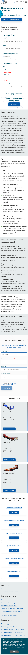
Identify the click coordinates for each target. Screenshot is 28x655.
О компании (5, 589)
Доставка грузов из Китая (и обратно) (12, 632)
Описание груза (7, 83)
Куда (4, 45)
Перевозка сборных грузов (9, 603)
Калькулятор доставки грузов (10, 592)
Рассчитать (14, 104)
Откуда (5, 38)
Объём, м (6, 74)
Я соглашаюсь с (9, 384)
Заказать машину (9, 429)
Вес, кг (5, 66)
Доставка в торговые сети (9, 605)
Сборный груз (7, 56)
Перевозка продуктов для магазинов (12, 608)
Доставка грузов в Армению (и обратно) (13, 629)
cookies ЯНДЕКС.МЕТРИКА (10, 647)
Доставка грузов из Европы (9, 624)
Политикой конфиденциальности (9, 384)
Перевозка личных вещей (9, 616)
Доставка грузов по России (9, 627)
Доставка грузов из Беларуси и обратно (13, 635)
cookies (17, 642)
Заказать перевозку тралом (11, 19)
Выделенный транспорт (10, 59)
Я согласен (14, 651)
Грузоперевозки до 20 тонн (9, 600)
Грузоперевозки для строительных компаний (11, 612)
